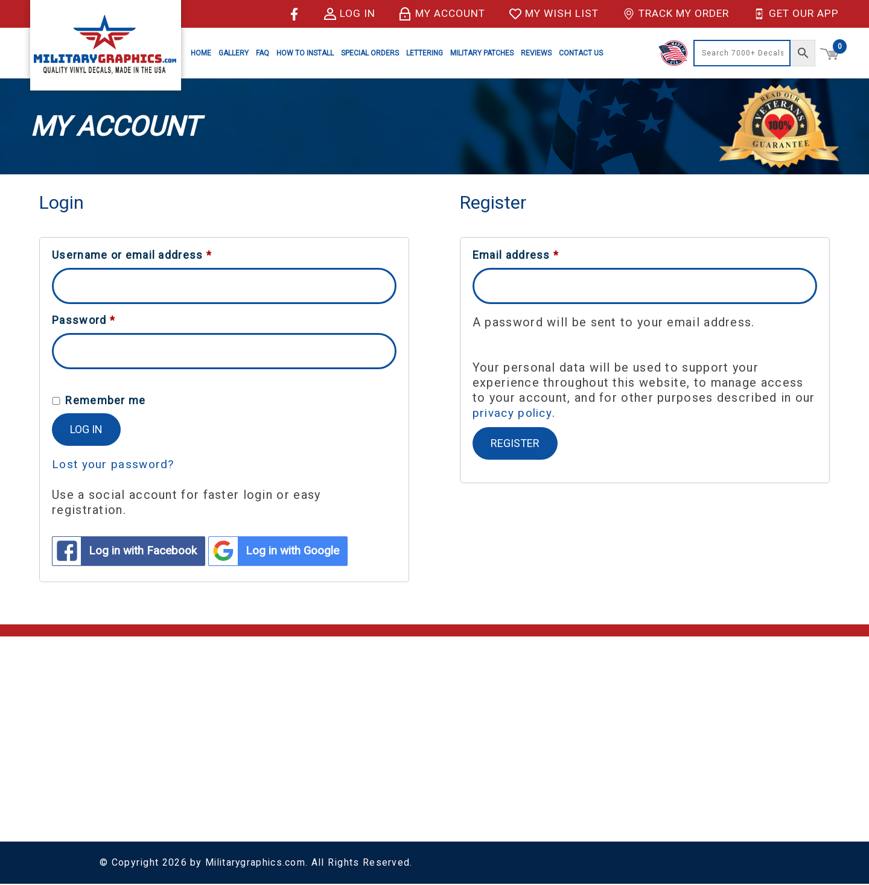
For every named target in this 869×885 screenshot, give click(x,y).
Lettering (424, 53)
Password (83, 320)
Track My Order (671, 14)
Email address (516, 255)
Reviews (536, 53)
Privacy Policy (305, 777)
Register (515, 442)
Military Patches (482, 53)
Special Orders (370, 53)
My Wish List (545, 14)
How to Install (305, 53)
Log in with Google (287, 551)
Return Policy (303, 761)
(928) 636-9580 (136, 748)
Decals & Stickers (692, 696)
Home (201, 53)
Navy (559, 791)
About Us (293, 712)
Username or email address (132, 255)
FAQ (262, 53)
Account (429, 712)
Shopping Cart (443, 696)
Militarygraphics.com (256, 863)
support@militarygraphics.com (173, 732)
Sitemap (291, 793)
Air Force (568, 729)
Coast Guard (576, 745)
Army (559, 712)
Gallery (233, 53)
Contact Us (581, 53)
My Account (430, 14)
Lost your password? (115, 464)
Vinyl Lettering (684, 728)
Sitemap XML (303, 810)
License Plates (685, 712)
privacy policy (514, 412)
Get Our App (795, 14)
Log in (335, 14)
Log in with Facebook (129, 551)
